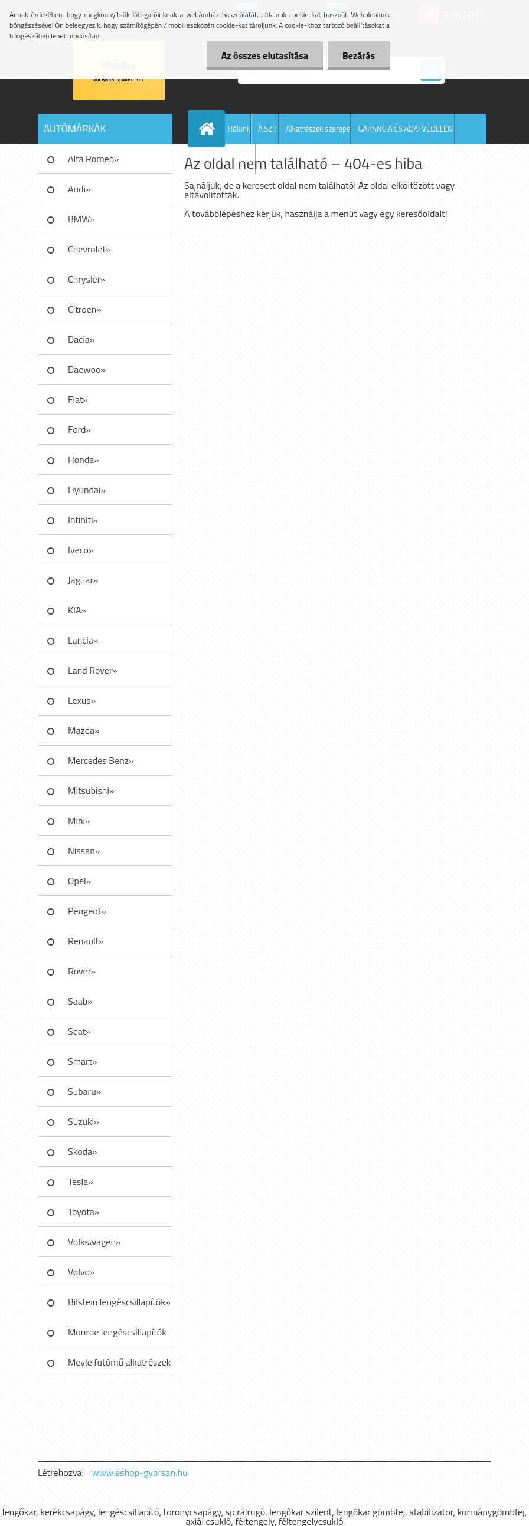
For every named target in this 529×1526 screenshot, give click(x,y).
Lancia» (83, 640)
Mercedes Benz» (101, 760)
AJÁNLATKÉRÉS (230, 159)
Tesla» (80, 1181)
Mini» (79, 820)
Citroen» (85, 309)
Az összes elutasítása (264, 55)
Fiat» (78, 399)
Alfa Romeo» (93, 159)
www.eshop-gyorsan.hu (140, 1472)
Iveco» (81, 550)
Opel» (79, 881)
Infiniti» (83, 520)
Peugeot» (87, 911)
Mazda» (84, 730)
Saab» (80, 1001)
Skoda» (82, 1151)
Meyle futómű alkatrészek (119, 1362)
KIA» (77, 610)
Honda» (83, 459)
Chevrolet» (89, 249)
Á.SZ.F (268, 128)
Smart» (82, 1061)
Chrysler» (86, 279)
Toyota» (83, 1212)
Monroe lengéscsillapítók (117, 1332)
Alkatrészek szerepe (318, 128)
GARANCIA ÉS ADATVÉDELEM (406, 128)
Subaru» (84, 1091)
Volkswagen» (94, 1242)
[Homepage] (209, 128)
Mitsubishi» (91, 790)
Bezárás (358, 55)
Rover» (82, 971)
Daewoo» (87, 369)
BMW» (81, 219)
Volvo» (81, 1272)
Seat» (79, 1031)
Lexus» (82, 700)
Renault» (86, 941)
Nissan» (84, 851)
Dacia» (81, 339)
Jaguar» (83, 580)
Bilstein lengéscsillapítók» (119, 1302)
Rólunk (239, 128)
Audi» (79, 189)
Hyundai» (87, 490)
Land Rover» (92, 670)
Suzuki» (83, 1121)
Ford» (79, 429)
